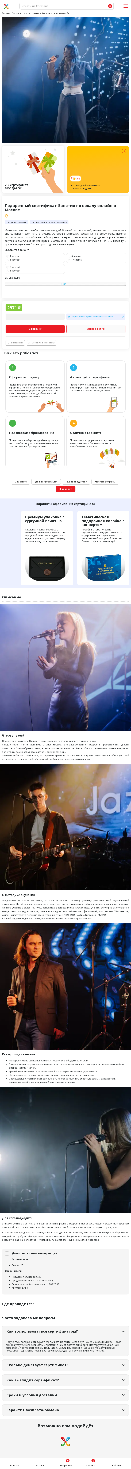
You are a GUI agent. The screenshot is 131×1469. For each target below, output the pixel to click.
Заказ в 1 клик (96, 328)
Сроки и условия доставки (31, 1395)
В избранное (15, 343)
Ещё (63, 284)
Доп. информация (46, 481)
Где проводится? (76, 481)
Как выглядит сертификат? (32, 1380)
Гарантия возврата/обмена (32, 1410)
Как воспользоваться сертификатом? (42, 1331)
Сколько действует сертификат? (37, 1365)
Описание (21, 481)
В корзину (35, 328)
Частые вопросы (105, 481)
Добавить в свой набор (41, 343)
